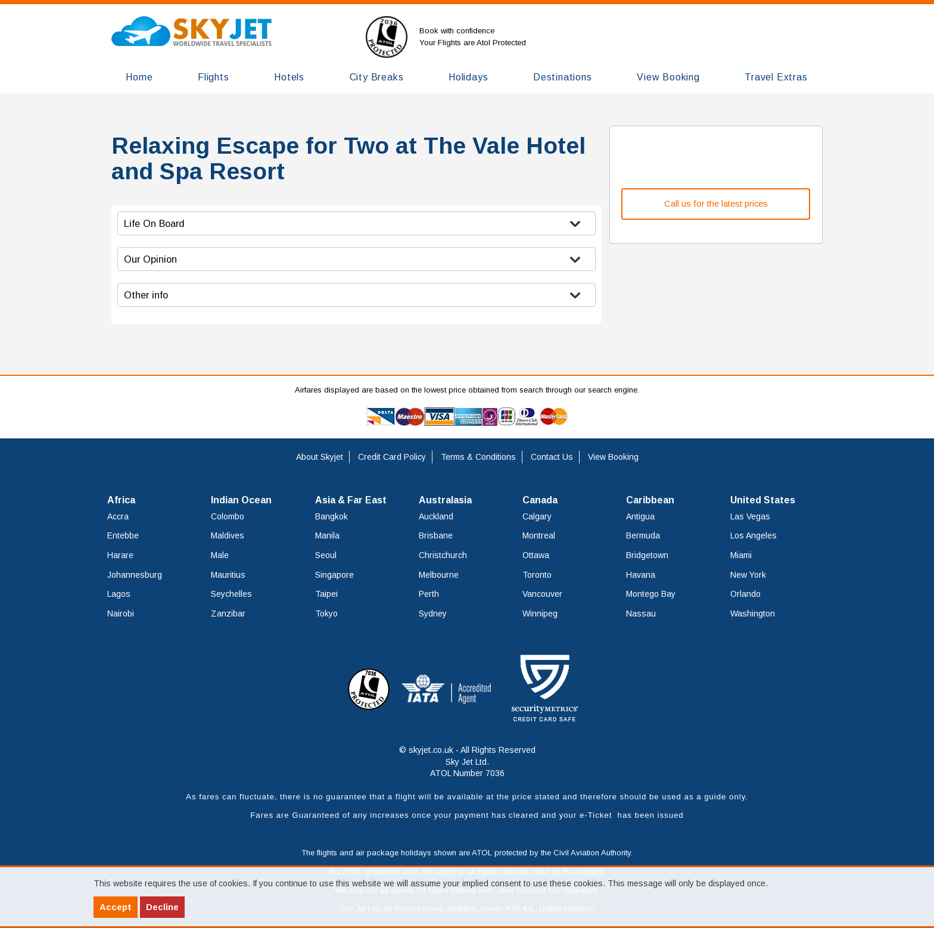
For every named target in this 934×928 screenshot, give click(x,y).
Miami (741, 555)
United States (762, 500)
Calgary (537, 516)
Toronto (537, 575)
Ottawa (535, 555)
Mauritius (228, 575)
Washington (752, 613)
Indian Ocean (241, 500)
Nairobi (120, 613)
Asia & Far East (351, 500)
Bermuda (643, 535)
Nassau (641, 613)
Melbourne (439, 575)
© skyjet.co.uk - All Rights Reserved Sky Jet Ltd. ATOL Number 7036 (467, 761)
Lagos (118, 594)
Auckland (436, 516)
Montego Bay (650, 594)
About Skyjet (319, 457)
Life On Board (154, 223)
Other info (146, 294)
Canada (540, 500)
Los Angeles (753, 535)
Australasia (445, 500)
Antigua (640, 516)
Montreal (538, 535)
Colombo (227, 516)
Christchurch (443, 555)
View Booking (613, 457)
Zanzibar (228, 613)
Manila (327, 535)
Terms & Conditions (478, 457)
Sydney (433, 613)
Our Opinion (150, 259)
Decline (162, 907)
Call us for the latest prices (716, 203)
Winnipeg (540, 613)
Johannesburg (134, 575)
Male (220, 555)
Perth (429, 594)
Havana (640, 575)
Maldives (227, 535)
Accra (118, 516)
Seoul (326, 555)
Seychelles (231, 594)
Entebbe (123, 535)
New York (748, 575)
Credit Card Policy (392, 457)
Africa (121, 500)
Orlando (745, 594)
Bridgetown (647, 555)
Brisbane (436, 535)
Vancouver (542, 594)
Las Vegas (750, 516)
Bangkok (331, 516)
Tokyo (326, 613)
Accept (115, 907)
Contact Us (552, 457)
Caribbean (650, 500)
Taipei (326, 594)
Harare (120, 555)
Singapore (334, 575)
